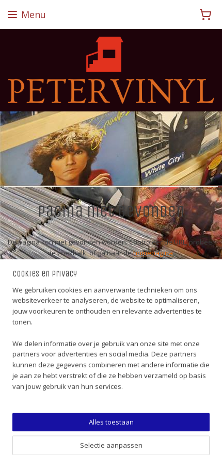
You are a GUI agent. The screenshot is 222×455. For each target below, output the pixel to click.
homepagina (153, 252)
